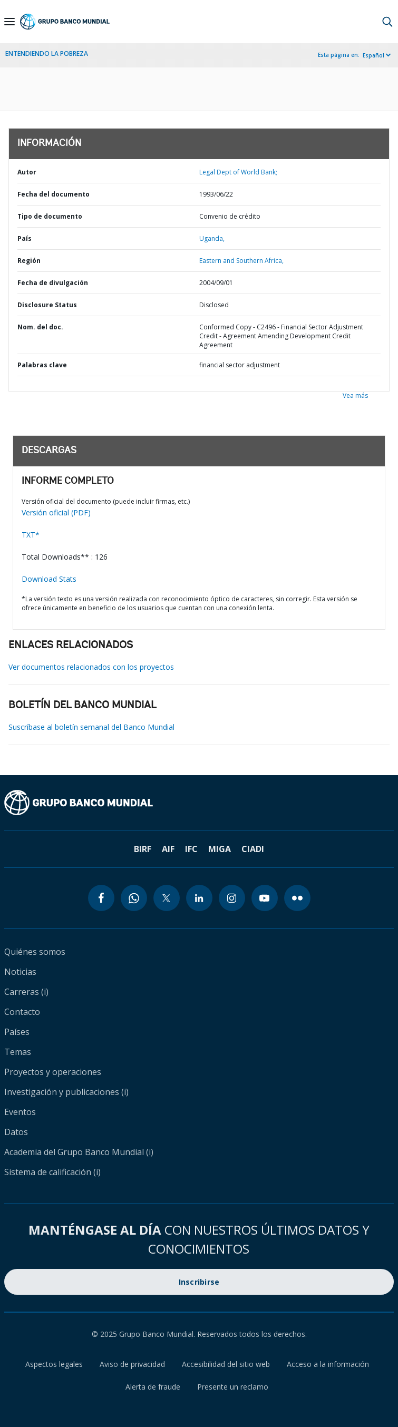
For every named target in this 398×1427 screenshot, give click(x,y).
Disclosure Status (47, 304)
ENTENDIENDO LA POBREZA (46, 53)
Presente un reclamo (232, 1387)
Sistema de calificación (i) (52, 1172)
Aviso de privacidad (132, 1364)
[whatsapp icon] (134, 898)
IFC (191, 849)
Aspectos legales (54, 1364)
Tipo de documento (49, 216)
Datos (16, 1132)
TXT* (31, 535)
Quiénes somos (34, 951)
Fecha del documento (53, 194)
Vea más (355, 395)
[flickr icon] (297, 898)
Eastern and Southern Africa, (241, 260)
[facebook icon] (101, 898)
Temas (17, 1052)
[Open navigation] (9, 21)
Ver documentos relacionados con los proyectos (91, 667)
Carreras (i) (26, 992)
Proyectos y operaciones (52, 1072)
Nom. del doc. (40, 326)
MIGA (219, 849)
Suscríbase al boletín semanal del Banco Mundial (91, 727)
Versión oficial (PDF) (56, 512)
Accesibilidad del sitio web (226, 1364)
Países (17, 1032)
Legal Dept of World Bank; (238, 172)
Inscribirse (199, 1282)
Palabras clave (42, 364)
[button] (387, 21)
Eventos (20, 1112)
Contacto (22, 1012)
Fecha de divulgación (52, 282)
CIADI (252, 849)
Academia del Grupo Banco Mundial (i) (78, 1152)
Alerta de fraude (152, 1387)
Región (29, 260)
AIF (168, 849)
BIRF (142, 849)
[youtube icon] (264, 898)
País (24, 238)
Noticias (20, 972)
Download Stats (49, 579)
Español (373, 55)
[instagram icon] (232, 898)
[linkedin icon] (199, 898)
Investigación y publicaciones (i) (66, 1092)
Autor (26, 172)
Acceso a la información (328, 1364)
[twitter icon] (166, 898)
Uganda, (212, 238)
